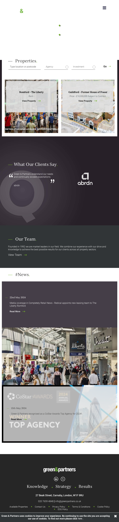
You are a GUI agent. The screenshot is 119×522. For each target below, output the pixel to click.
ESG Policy (63, 509)
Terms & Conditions (81, 506)
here (80, 518)
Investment (78, 66)
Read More (17, 311)
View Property (31, 101)
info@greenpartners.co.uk (68, 501)
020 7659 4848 (45, 501)
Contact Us (40, 506)
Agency (49, 66)
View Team (17, 255)
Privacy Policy (58, 506)
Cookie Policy (103, 506)
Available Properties (19, 506)
